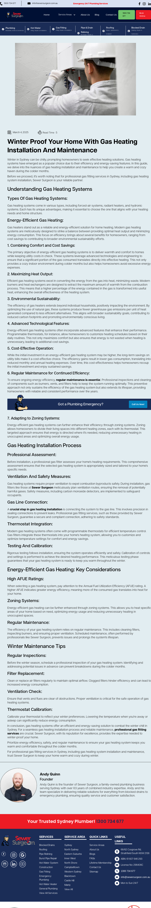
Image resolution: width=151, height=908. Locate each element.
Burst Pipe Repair (48, 858)
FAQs (92, 858)
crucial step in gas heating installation (36, 509)
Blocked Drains (47, 845)
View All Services (48, 893)
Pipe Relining (45, 854)
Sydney (68, 845)
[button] (67, 14)
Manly (67, 885)
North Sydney (71, 849)
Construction (46, 867)
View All (68, 889)
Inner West (70, 858)
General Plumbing (48, 889)
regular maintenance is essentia (78, 380)
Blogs (92, 854)
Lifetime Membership (100, 863)
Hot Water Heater (48, 884)
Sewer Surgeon (43, 487)
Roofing (43, 849)
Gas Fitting (44, 872)
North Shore (70, 863)
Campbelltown (71, 867)
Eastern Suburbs (73, 854)
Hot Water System (48, 863)
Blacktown (70, 876)
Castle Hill (69, 880)
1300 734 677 (126, 14)
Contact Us (95, 867)
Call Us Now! (138, 404)
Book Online (142, 14)
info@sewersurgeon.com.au (135, 877)
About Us (94, 849)
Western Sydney (72, 872)
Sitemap (94, 872)
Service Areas (65, 15)
